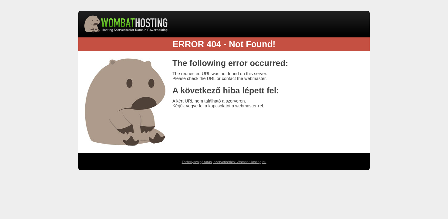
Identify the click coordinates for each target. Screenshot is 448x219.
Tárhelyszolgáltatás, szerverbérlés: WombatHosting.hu (224, 162)
